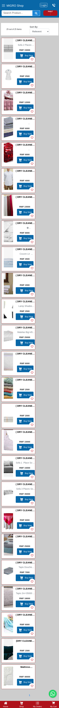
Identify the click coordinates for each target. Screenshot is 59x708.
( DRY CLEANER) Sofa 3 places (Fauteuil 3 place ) (25, 485)
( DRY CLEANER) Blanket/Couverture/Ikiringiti (25, 145)
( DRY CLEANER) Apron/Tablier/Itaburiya (25, 67)
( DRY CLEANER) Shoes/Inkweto (25, 432)
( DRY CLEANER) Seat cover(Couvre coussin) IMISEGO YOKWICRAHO (25, 380)
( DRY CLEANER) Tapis (25, 537)
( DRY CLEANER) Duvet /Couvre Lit (25, 224)
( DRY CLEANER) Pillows (25, 354)
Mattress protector (25, 667)
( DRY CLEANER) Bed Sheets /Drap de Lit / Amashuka (25, 119)
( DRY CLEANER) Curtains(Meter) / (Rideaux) (25, 197)
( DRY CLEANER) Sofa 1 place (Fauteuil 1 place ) (25, 459)
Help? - (50, 12)
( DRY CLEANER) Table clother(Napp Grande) (25, 511)
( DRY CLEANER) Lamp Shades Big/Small (25, 302)
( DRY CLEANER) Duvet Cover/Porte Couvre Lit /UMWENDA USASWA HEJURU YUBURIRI (25, 250)
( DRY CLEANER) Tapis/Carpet (25, 589)
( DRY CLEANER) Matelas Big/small (25, 328)
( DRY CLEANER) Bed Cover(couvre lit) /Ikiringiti (25, 93)
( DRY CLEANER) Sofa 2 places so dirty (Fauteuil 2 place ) (25, 41)
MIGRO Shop (15, 5)
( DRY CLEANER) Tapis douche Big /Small (25, 563)
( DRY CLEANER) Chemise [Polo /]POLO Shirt (25, 171)
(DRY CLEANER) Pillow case (25, 641)
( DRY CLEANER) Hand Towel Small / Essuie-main (25, 276)
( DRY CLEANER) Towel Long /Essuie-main (25, 615)
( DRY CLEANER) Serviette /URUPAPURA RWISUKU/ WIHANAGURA (25, 406)
